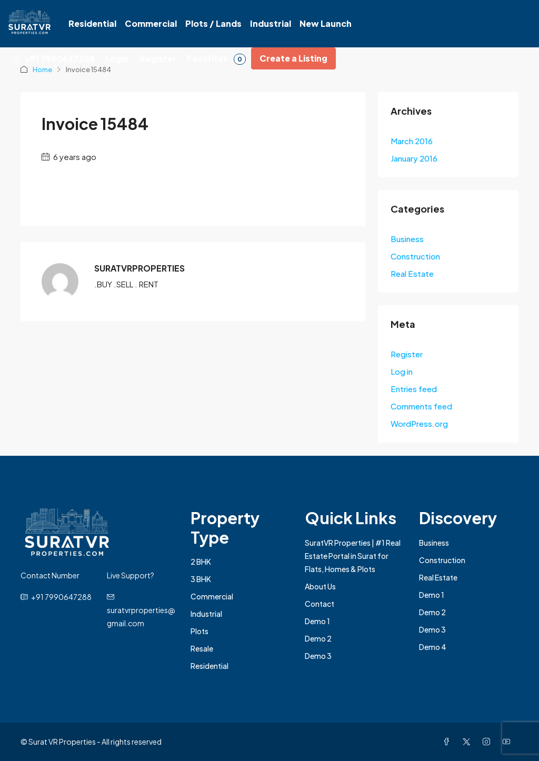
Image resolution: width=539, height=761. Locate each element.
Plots (199, 631)
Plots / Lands (213, 23)
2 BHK (201, 561)
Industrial (270, 23)
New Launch (326, 23)
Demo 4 (432, 647)
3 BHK (201, 579)
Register (407, 354)
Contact (319, 603)
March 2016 (412, 141)
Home (42, 69)
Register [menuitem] (157, 58)
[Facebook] (448, 741)
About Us (320, 586)
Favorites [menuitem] (216, 59)
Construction (415, 256)
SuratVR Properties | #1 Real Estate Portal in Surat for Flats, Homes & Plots (353, 556)
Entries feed (414, 389)
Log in (402, 371)
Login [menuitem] (117, 58)
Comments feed (421, 406)
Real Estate (412, 273)
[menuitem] (53, 58)
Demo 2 (318, 638)
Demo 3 (318, 655)
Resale (202, 648)
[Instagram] (488, 741)
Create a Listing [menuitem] (293, 58)
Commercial (151, 23)
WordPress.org (419, 423)
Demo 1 (317, 621)
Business (407, 239)
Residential (92, 23)
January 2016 (414, 158)
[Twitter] (468, 741)
